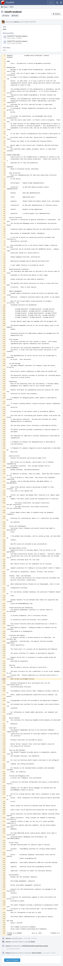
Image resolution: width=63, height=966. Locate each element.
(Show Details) (36, 953)
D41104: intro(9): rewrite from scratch (35, 946)
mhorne (16, 22)
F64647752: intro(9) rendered (17, 41)
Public (16, 15)
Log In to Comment (12, 960)
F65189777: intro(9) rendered (17, 36)
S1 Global (32, 942)
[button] (61, 2)
